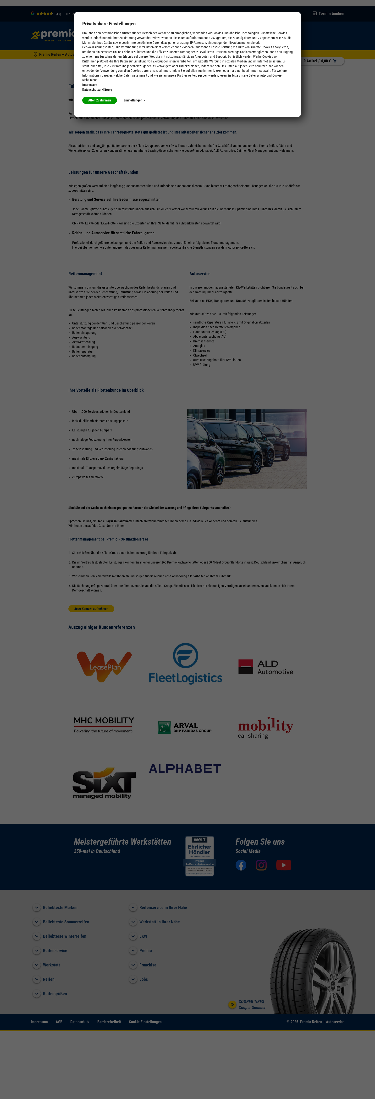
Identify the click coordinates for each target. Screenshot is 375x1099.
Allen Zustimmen (99, 100)
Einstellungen (134, 100)
